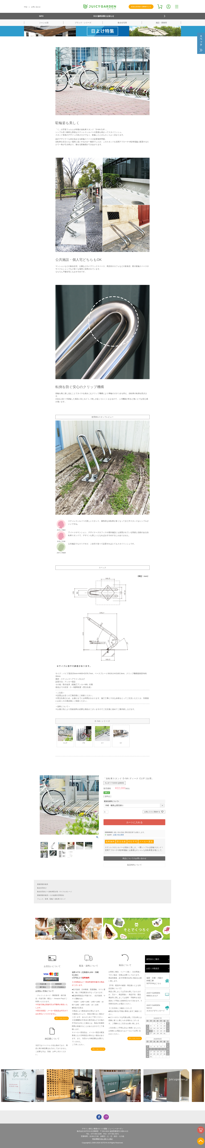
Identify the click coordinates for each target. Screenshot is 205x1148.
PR (83, 735)
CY (102, 735)
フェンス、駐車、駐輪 (45, 899)
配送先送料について (112, 801)
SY (120, 735)
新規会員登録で (141, 7)
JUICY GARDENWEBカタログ (153, 994)
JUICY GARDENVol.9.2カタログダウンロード (155, 1008)
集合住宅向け (42, 888)
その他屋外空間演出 (57, 895)
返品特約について (134, 865)
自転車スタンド (60, 899)
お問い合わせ (36, 7)
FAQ (25, 7)
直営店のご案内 (152, 959)
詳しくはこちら (61, 1018)
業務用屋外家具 (42, 884)
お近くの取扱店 (152, 968)
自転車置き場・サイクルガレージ (60, 892)
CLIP (65, 735)
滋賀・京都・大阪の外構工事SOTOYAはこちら (154, 980)
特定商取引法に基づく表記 (102, 1139)
